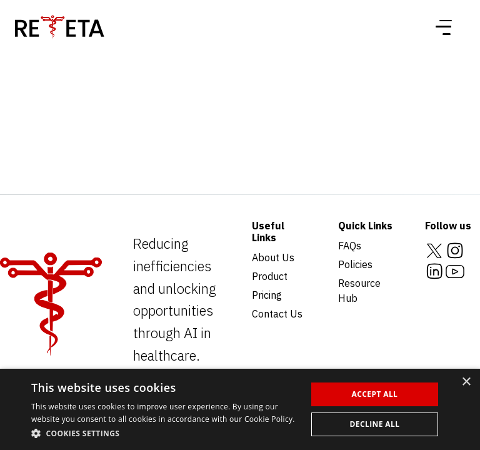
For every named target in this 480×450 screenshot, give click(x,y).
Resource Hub (359, 290)
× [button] (466, 382)
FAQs (349, 245)
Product (270, 276)
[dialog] (240, 409)
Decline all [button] (375, 424)
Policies (355, 264)
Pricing (267, 295)
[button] (165, 433)
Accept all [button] (375, 394)
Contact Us (277, 314)
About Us (273, 257)
